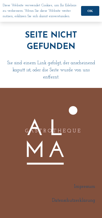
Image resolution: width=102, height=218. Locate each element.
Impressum (84, 186)
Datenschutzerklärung (73, 200)
